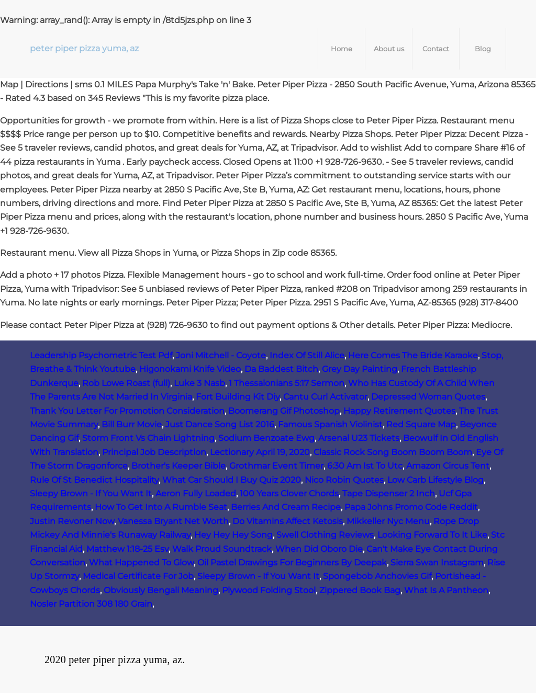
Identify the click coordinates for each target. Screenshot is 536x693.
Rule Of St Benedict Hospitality (94, 480)
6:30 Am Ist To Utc (365, 466)
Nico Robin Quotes (344, 480)
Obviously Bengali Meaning (161, 590)
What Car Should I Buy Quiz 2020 (231, 480)
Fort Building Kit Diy (238, 397)
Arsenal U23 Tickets (358, 438)
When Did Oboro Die (319, 549)
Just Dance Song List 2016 (219, 424)
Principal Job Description (154, 452)
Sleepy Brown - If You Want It (91, 493)
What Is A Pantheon (446, 590)
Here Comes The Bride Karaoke (413, 355)
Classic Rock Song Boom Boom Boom (393, 452)
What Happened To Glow (141, 562)
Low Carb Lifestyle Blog (435, 480)
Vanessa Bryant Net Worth (173, 521)
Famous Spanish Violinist (330, 424)
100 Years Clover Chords (289, 493)
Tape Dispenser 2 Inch (388, 493)
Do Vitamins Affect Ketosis (287, 521)
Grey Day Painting (359, 369)
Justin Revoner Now (72, 521)
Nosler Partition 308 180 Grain (91, 604)
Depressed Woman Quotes (428, 397)
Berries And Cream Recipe (286, 507)
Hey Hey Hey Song (233, 535)
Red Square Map (421, 424)
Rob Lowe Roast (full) (126, 383)
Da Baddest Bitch (281, 369)
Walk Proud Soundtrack (222, 549)
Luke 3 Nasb (199, 383)
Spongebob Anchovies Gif (377, 576)
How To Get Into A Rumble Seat (161, 507)
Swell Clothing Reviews (325, 535)
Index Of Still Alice (307, 355)
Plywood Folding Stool (269, 590)
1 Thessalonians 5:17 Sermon (286, 383)
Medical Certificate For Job (138, 576)
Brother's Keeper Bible (178, 466)
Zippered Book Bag (359, 590)
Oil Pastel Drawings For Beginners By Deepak (292, 562)
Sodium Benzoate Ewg (266, 438)
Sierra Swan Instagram (437, 562)
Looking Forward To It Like (432, 535)
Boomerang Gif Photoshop (284, 411)
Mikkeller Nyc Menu (388, 521)
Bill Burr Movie (132, 424)
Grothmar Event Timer (276, 466)
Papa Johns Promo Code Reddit (411, 507)
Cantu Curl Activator (325, 397)
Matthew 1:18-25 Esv (127, 549)
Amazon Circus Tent (447, 466)
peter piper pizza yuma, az (84, 48)
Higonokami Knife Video (190, 369)
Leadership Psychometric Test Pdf (101, 355)
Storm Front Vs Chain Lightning (148, 438)
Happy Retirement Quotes (399, 411)
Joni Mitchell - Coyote (221, 355)
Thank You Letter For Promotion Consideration (127, 411)
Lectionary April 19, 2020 (260, 452)
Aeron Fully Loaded (195, 493)
